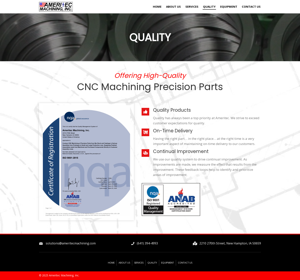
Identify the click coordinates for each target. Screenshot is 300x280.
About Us (124, 262)
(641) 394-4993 (147, 243)
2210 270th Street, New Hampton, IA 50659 (230, 243)
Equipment (167, 262)
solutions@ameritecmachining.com (71, 243)
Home (111, 262)
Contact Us (185, 262)
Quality (152, 262)
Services (138, 262)
